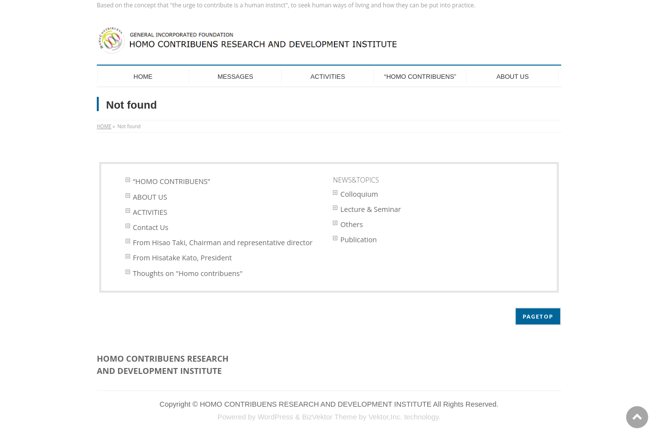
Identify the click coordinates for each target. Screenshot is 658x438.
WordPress (275, 417)
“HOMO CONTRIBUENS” (171, 181)
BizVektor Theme (329, 417)
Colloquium (359, 194)
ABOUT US (150, 197)
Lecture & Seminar (370, 209)
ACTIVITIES (150, 212)
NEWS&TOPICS (356, 179)
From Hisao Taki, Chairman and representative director (223, 242)
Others (351, 224)
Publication (358, 239)
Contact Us (151, 227)
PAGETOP (538, 316)
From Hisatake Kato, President (182, 257)
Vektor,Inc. (385, 417)
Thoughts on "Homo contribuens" (187, 273)
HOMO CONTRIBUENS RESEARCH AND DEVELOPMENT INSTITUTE (316, 404)
